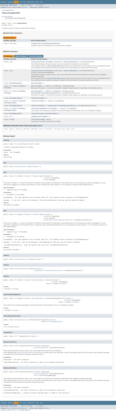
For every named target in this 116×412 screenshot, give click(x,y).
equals (11, 129)
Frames (22, 5)
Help (41, 2)
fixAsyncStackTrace (38, 62)
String (33, 72)
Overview (4, 2)
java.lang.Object (7, 16)
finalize (18, 129)
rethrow (34, 98)
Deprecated (30, 2)
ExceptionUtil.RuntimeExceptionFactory (45, 43)
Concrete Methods (35, 56)
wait (63, 129)
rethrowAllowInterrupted (40, 113)
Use (21, 2)
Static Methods (20, 56)
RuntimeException (15, 83)
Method (24, 7)
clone (6, 129)
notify (41, 129)
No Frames (29, 5)
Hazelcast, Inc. (15, 410)
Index (37, 2)
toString (34, 119)
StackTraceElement (70, 62)
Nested (9, 7)
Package (10, 2)
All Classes (39, 5)
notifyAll (48, 129)
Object (10, 25)
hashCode (34, 129)
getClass (26, 129)
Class (47, 86)
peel (32, 83)
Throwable (49, 62)
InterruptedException (55, 321)
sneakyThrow (35, 116)
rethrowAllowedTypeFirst (40, 108)
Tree (24, 2)
